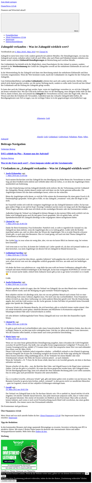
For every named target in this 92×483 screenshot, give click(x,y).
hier (16, 240)
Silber (85, 137)
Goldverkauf (63, 137)
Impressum (10, 39)
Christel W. (43, 52)
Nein (3, 476)
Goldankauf (53, 137)
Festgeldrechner (12, 35)
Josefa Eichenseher (13, 173)
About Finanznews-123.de (16, 37)
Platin (80, 137)
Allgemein (41, 118)
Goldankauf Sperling (14, 253)
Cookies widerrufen (9, 481)
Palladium (73, 137)
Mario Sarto (11, 337)
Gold (48, 118)
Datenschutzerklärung (14, 42)
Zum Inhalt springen (9, 2)
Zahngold (4, 139)
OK (87, 474)
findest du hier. (41, 431)
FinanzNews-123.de (8, 6)
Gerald (9, 387)
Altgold (40, 137)
